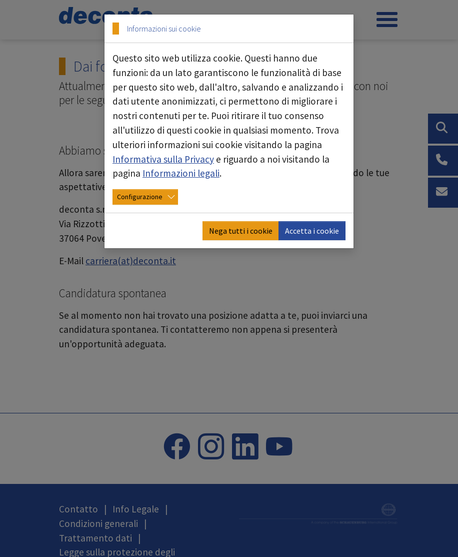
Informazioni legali (181, 173)
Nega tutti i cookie (240, 231)
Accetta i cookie (312, 231)
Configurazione (139, 196)
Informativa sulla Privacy (163, 159)
